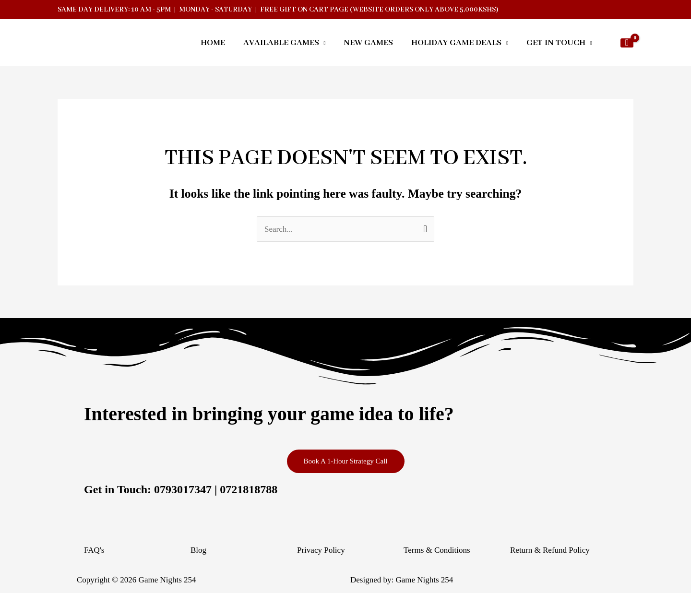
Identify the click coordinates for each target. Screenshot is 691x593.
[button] (606, 44)
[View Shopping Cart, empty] (626, 43)
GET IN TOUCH (555, 43)
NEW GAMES (368, 43)
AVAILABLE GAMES (281, 43)
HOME (213, 43)
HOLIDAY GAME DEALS (456, 43)
